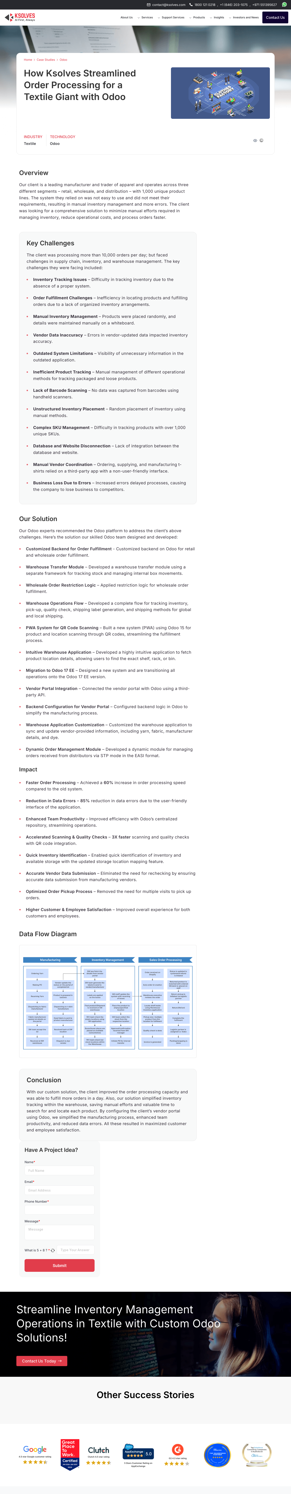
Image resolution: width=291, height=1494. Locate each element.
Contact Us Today (42, 1362)
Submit (60, 1265)
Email (29, 1182)
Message (32, 1221)
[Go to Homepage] (20, 17)
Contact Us (275, 17)
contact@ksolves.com (169, 5)
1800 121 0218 (205, 5)
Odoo (63, 59)
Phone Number (37, 1202)
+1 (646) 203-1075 (234, 5)
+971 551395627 (264, 5)
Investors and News (246, 17)
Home (28, 59)
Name (30, 1162)
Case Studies (46, 59)
